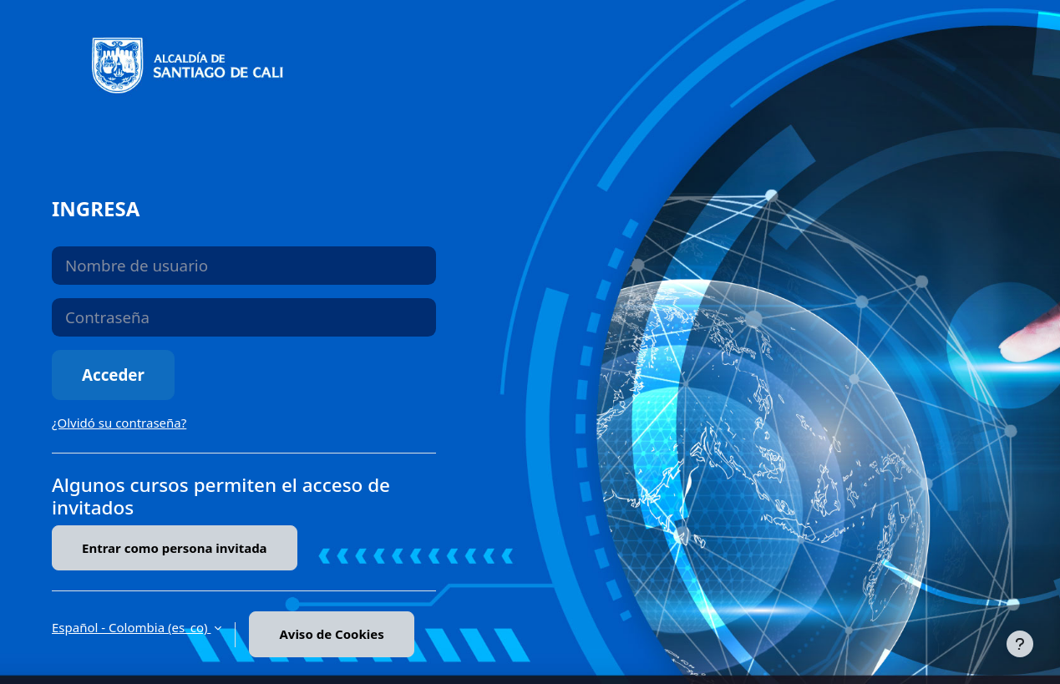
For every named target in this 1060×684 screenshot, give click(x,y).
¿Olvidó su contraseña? (119, 422)
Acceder (113, 374)
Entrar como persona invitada (174, 548)
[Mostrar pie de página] (1020, 644)
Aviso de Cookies (331, 634)
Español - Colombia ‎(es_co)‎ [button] (131, 627)
